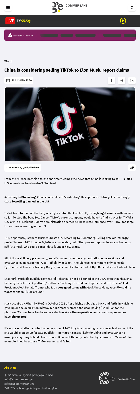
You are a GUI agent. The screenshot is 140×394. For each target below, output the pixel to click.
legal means (108, 213)
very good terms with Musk (76, 287)
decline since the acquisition (73, 312)
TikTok (125, 179)
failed (67, 341)
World (8, 61)
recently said (118, 287)
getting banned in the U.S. (32, 201)
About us (10, 367)
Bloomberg (28, 197)
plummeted (19, 316)
